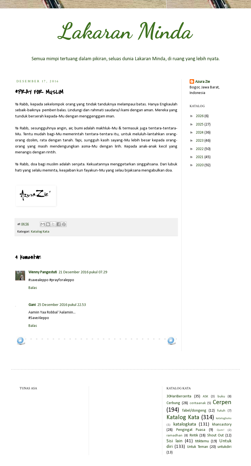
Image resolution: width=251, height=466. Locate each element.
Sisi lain (174, 441)
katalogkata (184, 424)
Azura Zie (202, 82)
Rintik (194, 435)
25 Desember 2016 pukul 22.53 (61, 305)
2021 (200, 157)
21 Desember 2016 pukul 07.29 (83, 272)
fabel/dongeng (194, 411)
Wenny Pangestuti (42, 272)
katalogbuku (223, 418)
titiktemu (202, 441)
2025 (200, 124)
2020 (200, 165)
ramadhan (174, 435)
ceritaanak (198, 403)
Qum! (220, 430)
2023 (200, 141)
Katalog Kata (40, 231)
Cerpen (222, 402)
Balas (32, 288)
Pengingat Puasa (191, 430)
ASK (205, 396)
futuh (221, 410)
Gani (32, 305)
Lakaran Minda (125, 30)
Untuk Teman (197, 447)
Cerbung (173, 403)
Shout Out (215, 435)
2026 (200, 116)
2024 (200, 133)
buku (221, 396)
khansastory (221, 424)
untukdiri (224, 447)
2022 (200, 149)
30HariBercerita (178, 396)
